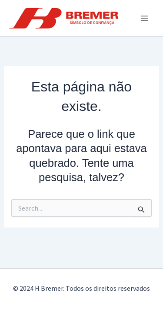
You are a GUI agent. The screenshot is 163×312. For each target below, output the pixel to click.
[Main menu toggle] (145, 18)
